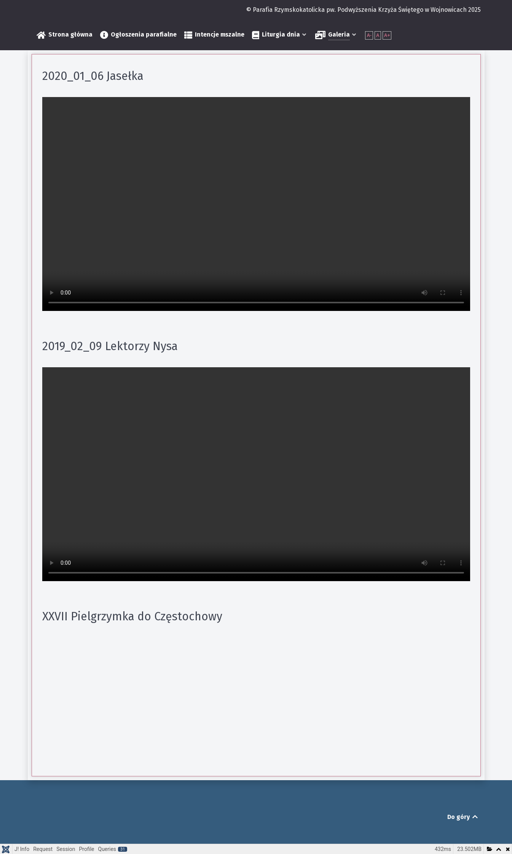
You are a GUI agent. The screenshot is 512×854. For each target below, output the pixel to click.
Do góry (463, 817)
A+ (387, 35)
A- (369, 35)
